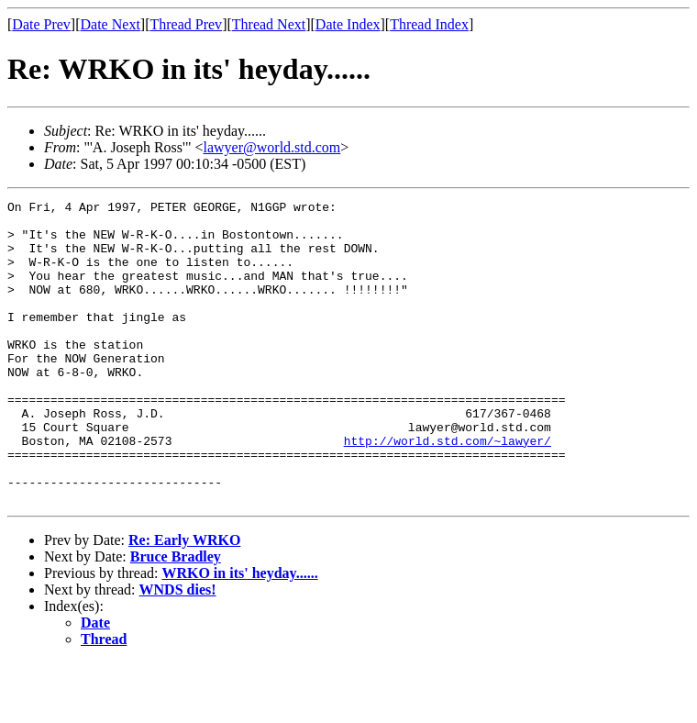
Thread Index (429, 24)
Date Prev (41, 24)
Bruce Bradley (175, 617)
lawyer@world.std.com (272, 147)
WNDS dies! (177, 650)
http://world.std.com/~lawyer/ (447, 490)
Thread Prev (185, 24)
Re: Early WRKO (184, 600)
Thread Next (268, 24)
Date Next (110, 24)
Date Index (348, 24)
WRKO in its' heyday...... (239, 633)
